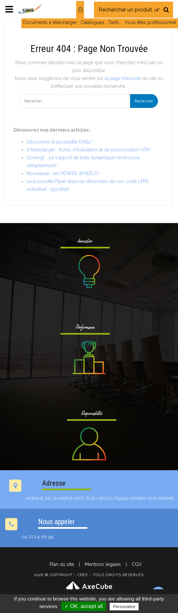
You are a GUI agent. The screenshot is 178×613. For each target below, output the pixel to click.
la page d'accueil (123, 78)
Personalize (124, 606)
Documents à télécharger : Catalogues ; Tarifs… (72, 22)
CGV (137, 564)
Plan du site (62, 564)
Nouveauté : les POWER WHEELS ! (63, 173)
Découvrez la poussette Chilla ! (60, 141)
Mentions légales (103, 564)
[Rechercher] (166, 9)
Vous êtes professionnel (150, 22)
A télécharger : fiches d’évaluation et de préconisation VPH (88, 149)
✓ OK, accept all (83, 606)
